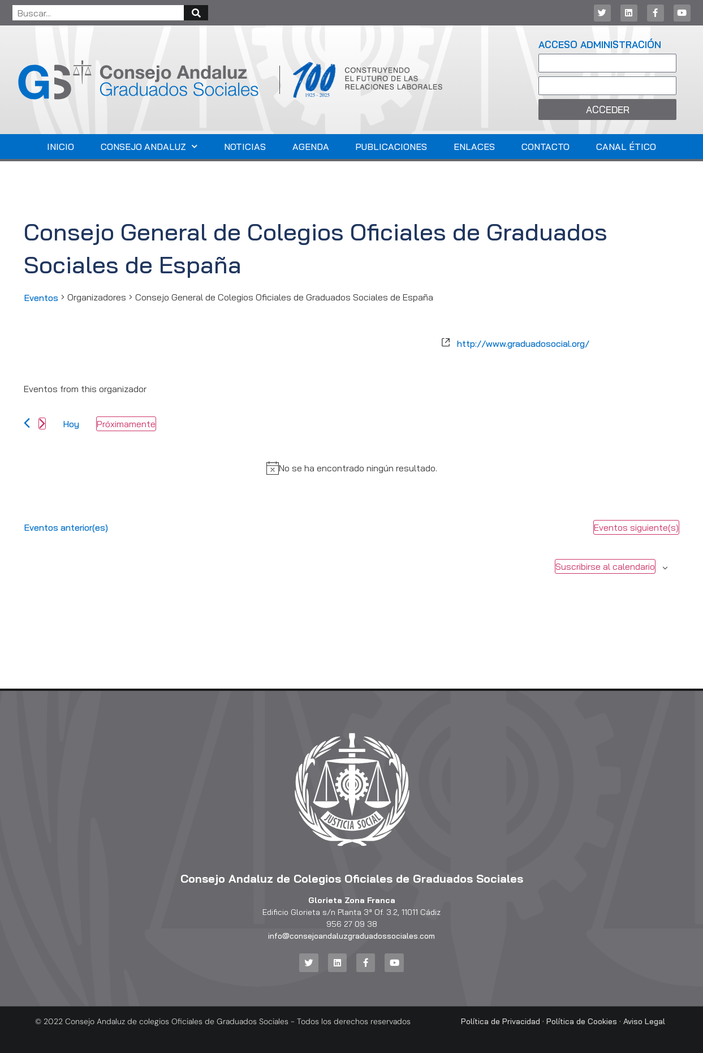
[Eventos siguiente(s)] (42, 423)
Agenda (310, 146)
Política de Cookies (581, 1021)
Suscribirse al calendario (605, 566)
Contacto (545, 146)
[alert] (358, 468)
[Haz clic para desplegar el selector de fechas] (126, 423)
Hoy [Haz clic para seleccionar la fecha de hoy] (71, 423)
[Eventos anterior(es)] (27, 423)
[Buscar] (196, 12)
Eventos (41, 297)
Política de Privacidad (500, 1021)
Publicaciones (391, 146)
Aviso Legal (644, 1021)
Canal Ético (626, 146)
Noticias (245, 146)
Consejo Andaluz (149, 146)
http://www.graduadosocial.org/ (523, 343)
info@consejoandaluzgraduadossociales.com (351, 936)
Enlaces (474, 146)
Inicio (60, 146)
